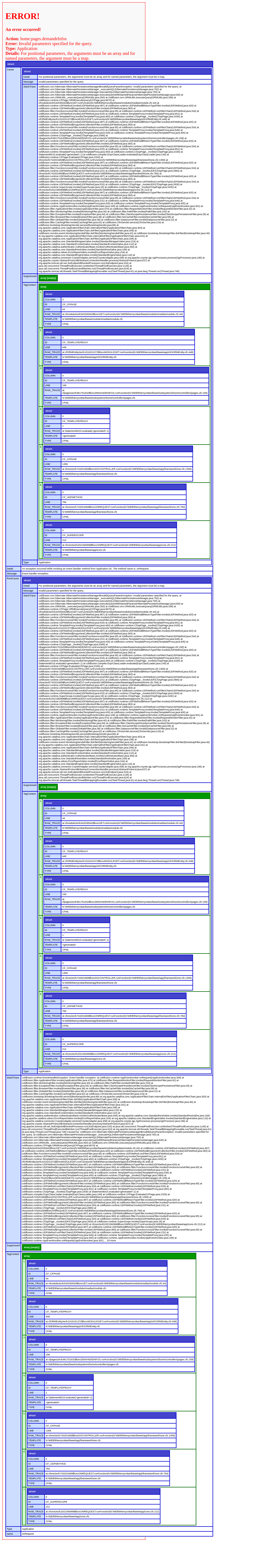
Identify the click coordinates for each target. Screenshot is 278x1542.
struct (10, 64)
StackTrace (29, 86)
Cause (10, 69)
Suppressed (29, 276)
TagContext (29, 285)
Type (26, 562)
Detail (26, 76)
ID (46, 304)
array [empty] (48, 278)
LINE (47, 309)
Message (28, 81)
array (43, 286)
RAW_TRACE (52, 314)
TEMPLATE (51, 319)
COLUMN (50, 299)
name (10, 1533)
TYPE (48, 324)
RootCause (13, 578)
